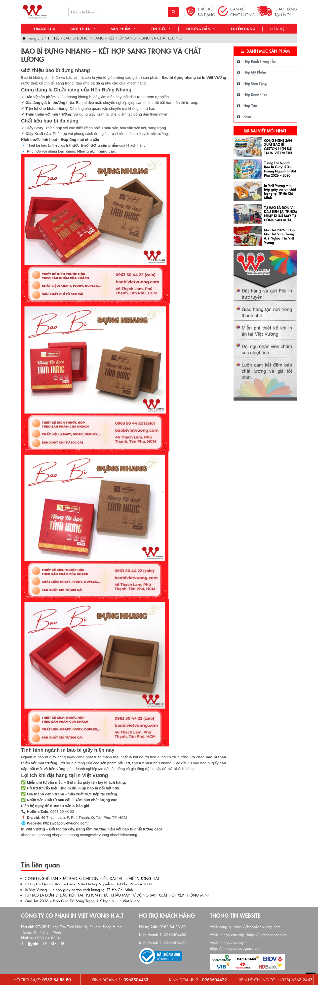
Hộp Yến (250, 105)
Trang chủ (44, 28)
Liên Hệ (277, 28)
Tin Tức (161, 29)
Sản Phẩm (123, 29)
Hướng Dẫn (201, 29)
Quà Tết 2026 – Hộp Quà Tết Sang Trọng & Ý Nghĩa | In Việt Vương (83, 900)
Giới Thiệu (83, 29)
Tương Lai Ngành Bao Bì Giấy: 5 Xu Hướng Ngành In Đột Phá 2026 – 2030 (88, 883)
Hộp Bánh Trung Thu (259, 61)
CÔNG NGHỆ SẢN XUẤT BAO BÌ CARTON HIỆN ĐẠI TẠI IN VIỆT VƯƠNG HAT (92, 878)
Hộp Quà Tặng (255, 83)
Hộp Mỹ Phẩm (254, 72)
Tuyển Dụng (243, 28)
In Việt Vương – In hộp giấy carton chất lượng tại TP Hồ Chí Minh (79, 889)
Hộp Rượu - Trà (255, 94)
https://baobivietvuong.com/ (66, 823)
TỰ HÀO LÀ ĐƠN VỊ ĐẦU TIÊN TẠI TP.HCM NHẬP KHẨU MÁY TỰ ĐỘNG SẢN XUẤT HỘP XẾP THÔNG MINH (117, 895)
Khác (247, 116)
